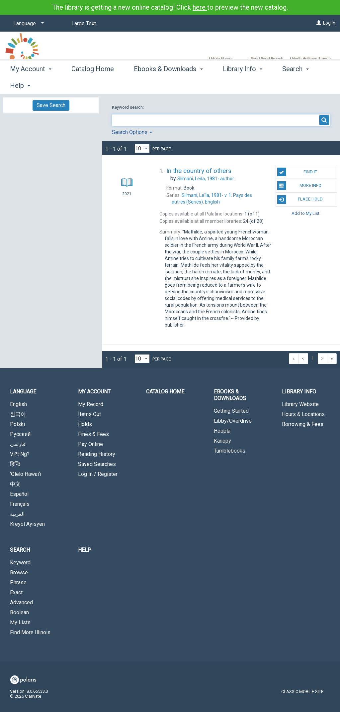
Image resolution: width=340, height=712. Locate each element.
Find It (297, 172)
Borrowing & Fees (302, 424)
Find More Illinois (30, 632)
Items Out (89, 414)
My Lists (20, 622)
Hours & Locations (303, 414)
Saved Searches (97, 464)
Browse (19, 572)
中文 (15, 484)
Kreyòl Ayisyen (27, 524)
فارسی (18, 444)
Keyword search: (128, 107)
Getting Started (231, 411)
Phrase (18, 582)
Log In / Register (98, 474)
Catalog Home (92, 84)
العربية (17, 514)
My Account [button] (30, 84)
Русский (20, 434)
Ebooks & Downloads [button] (168, 84)
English (18, 404)
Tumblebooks (229, 451)
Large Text (83, 23)
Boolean (19, 612)
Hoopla (222, 431)
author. (206, 178)
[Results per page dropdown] (142, 148)
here (200, 7)
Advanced (21, 602)
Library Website (300, 404)
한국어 (18, 414)
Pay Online (90, 444)
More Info (299, 185)
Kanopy (222, 441)
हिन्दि (15, 464)
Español (19, 494)
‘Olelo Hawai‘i (25, 474)
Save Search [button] (51, 105)
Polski (17, 424)
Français (20, 504)
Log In (329, 23)
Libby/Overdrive (233, 421)
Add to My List (305, 213)
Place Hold (300, 199)
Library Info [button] (242, 84)
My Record (90, 404)
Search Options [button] (132, 132)
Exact (16, 592)
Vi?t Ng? (20, 454)
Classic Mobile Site (302, 691)
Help (84, 550)
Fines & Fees (93, 434)
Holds (85, 424)
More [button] (295, 85)
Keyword (20, 562)
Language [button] (23, 391)
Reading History (96, 454)
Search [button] (20, 550)
